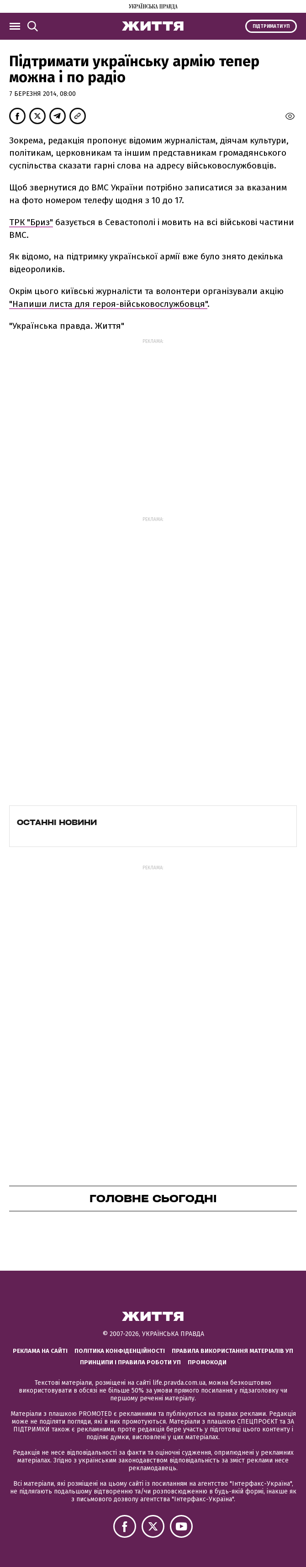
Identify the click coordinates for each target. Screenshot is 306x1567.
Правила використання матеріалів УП (232, 1350)
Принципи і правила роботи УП (130, 1362)
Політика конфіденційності (119, 1350)
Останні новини (57, 822)
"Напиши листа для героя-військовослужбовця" (108, 304)
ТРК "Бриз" (31, 222)
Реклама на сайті (40, 1350)
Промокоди (207, 1362)
